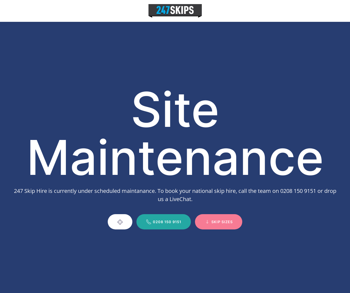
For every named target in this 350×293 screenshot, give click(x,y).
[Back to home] (175, 11)
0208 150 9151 (163, 222)
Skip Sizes (219, 222)
